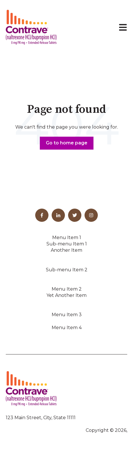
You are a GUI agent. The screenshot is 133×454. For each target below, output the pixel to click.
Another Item (66, 250)
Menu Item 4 (67, 327)
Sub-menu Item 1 (66, 244)
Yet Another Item (66, 295)
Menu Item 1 (66, 237)
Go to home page (66, 143)
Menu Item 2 (67, 289)
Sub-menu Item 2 (66, 269)
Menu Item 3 (67, 314)
